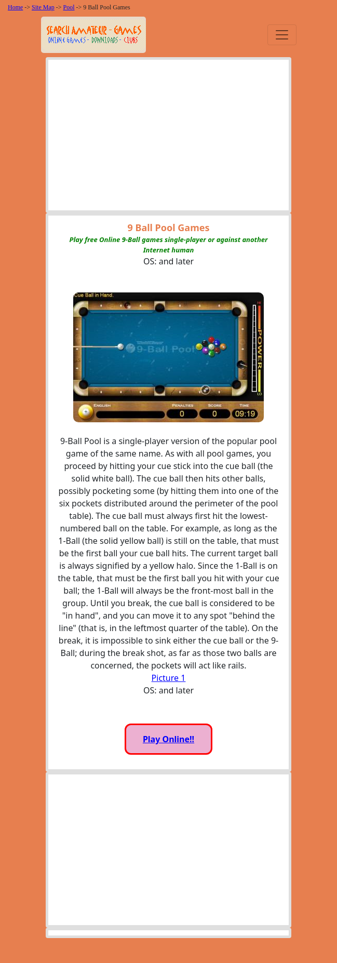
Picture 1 (169, 678)
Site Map (43, 7)
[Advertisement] (168, 137)
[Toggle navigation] (281, 34)
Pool (69, 7)
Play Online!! (168, 739)
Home (15, 7)
